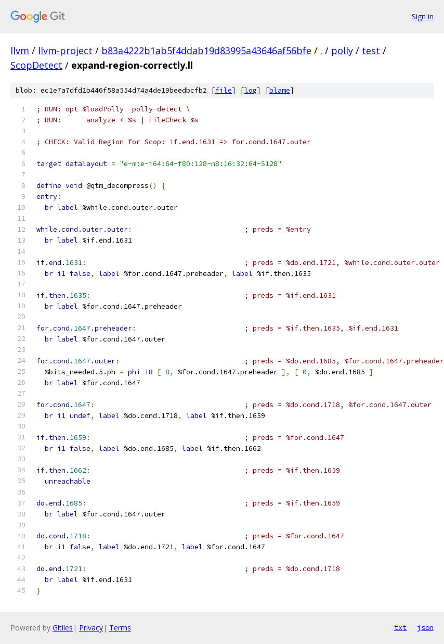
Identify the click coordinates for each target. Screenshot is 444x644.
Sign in (423, 16)
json (425, 627)
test (371, 50)
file (223, 90)
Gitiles (63, 628)
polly (342, 50)
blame (279, 90)
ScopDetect (36, 65)
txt (400, 627)
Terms (120, 628)
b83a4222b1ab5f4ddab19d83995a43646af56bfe (206, 50)
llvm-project (65, 50)
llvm (19, 50)
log (250, 90)
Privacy (91, 628)
